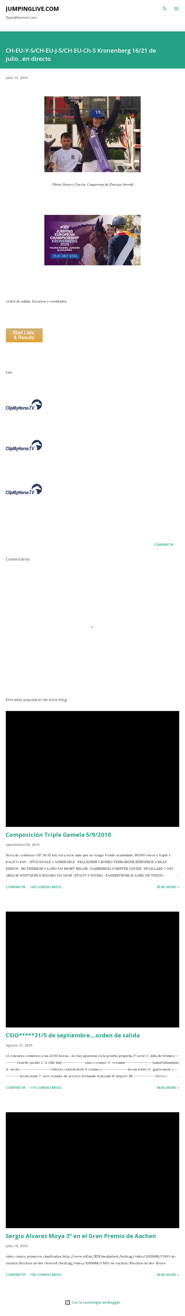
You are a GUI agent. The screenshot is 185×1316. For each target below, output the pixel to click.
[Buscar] (165, 9)
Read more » (168, 887)
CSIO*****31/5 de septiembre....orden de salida (73, 1035)
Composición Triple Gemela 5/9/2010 (58, 834)
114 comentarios (45, 1087)
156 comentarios (45, 1274)
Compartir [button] (163, 544)
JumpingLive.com (32, 9)
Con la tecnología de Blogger (92, 1302)
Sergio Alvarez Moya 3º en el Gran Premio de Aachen (81, 1236)
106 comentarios (45, 887)
